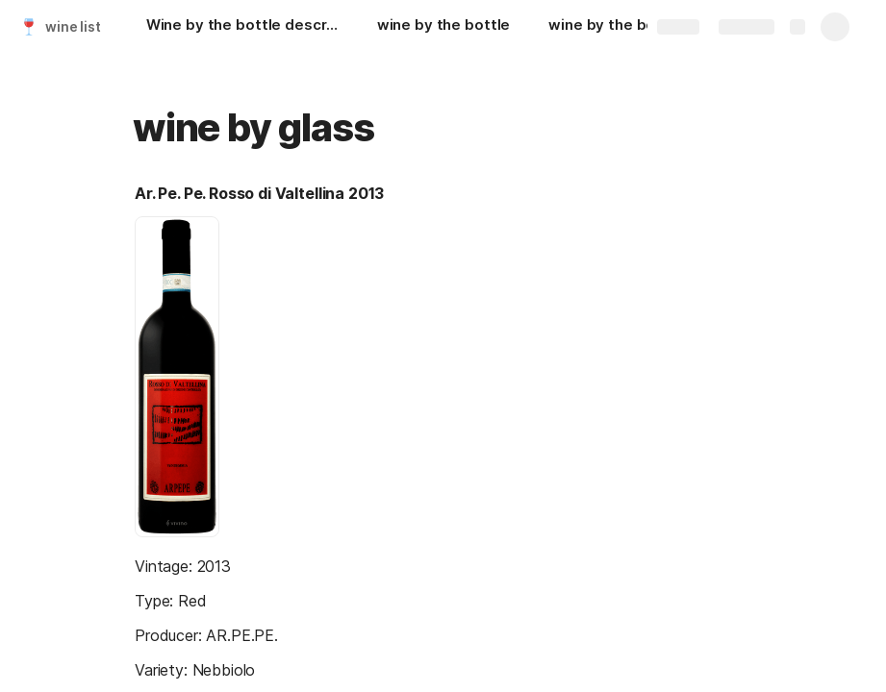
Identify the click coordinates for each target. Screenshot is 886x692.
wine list (73, 26)
